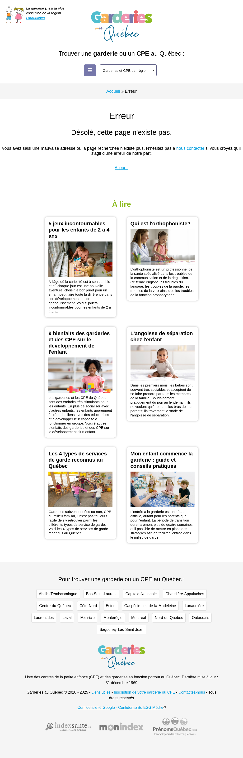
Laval (66, 618)
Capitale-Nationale (141, 594)
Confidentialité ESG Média (140, 707)
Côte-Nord (88, 606)
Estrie (111, 606)
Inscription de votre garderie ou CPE (144, 692)
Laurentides (35, 18)
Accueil (113, 91)
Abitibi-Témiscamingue (58, 594)
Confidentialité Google (96, 707)
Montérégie (112, 618)
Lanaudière (194, 606)
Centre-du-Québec (55, 606)
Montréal (138, 618)
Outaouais (200, 618)
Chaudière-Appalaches (184, 594)
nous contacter (190, 148)
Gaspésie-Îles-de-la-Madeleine (150, 606)
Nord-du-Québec (169, 618)
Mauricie (87, 618)
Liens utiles (101, 692)
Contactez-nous (191, 692)
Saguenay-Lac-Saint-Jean (121, 630)
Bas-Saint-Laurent (101, 594)
